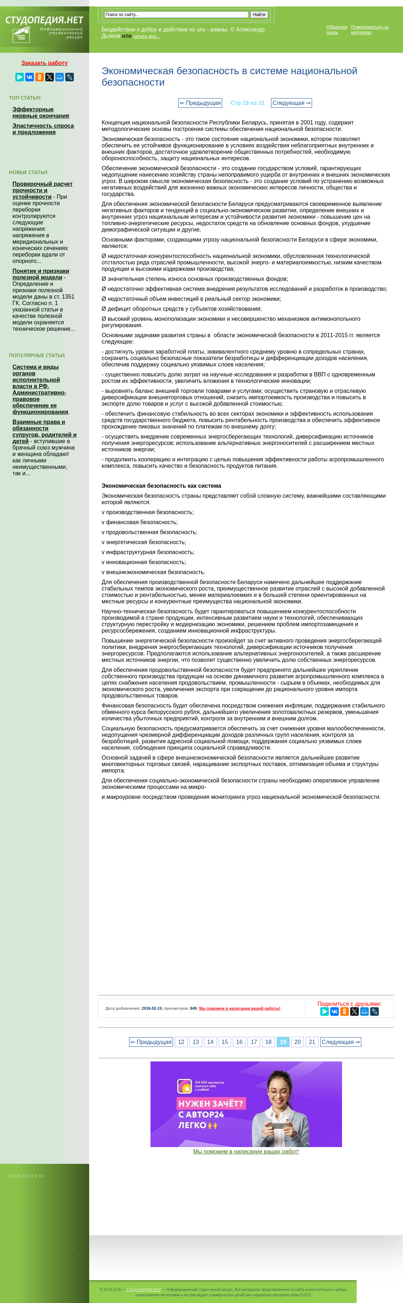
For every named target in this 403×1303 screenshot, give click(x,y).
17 (254, 1042)
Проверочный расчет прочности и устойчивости (42, 190)
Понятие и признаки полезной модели (40, 274)
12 (181, 1042)
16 (239, 1042)
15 (225, 1042)
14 (210, 1042)
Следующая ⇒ (291, 103)
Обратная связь (336, 29)
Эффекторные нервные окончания (40, 112)
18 (268, 1042)
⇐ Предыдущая (200, 103)
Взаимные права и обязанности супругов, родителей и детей (44, 431)
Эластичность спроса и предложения (43, 129)
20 (298, 1042)
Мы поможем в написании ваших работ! (246, 1152)
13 (196, 1042)
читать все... (146, 36)
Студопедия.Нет (143, 1289)
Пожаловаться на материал (369, 29)
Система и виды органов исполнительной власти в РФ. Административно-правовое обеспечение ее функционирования (40, 389)
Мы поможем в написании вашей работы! (239, 1008)
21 (312, 1042)
